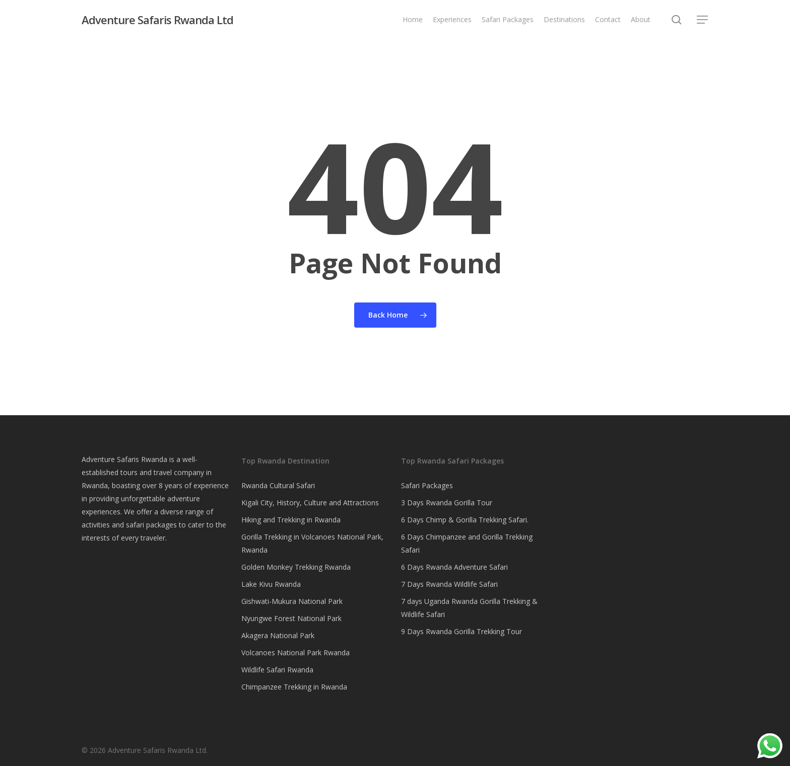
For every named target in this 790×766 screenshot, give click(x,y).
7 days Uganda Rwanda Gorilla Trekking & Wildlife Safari (469, 607)
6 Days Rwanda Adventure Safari (454, 567)
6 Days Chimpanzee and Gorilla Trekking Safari (467, 543)
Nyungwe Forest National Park (291, 618)
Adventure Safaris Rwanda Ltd (157, 19)
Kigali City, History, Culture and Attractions (310, 502)
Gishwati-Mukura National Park (292, 601)
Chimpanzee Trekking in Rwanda (294, 687)
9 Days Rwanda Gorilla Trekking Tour (461, 631)
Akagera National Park (277, 635)
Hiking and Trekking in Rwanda (291, 519)
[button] (703, 20)
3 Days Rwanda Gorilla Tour (446, 502)
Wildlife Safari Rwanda (277, 669)
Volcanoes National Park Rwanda (295, 652)
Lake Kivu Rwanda (271, 584)
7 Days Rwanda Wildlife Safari (449, 584)
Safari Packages (427, 485)
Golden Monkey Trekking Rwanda (296, 567)
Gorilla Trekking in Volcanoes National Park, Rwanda (312, 543)
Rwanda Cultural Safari (278, 485)
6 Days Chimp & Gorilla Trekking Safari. (465, 519)
